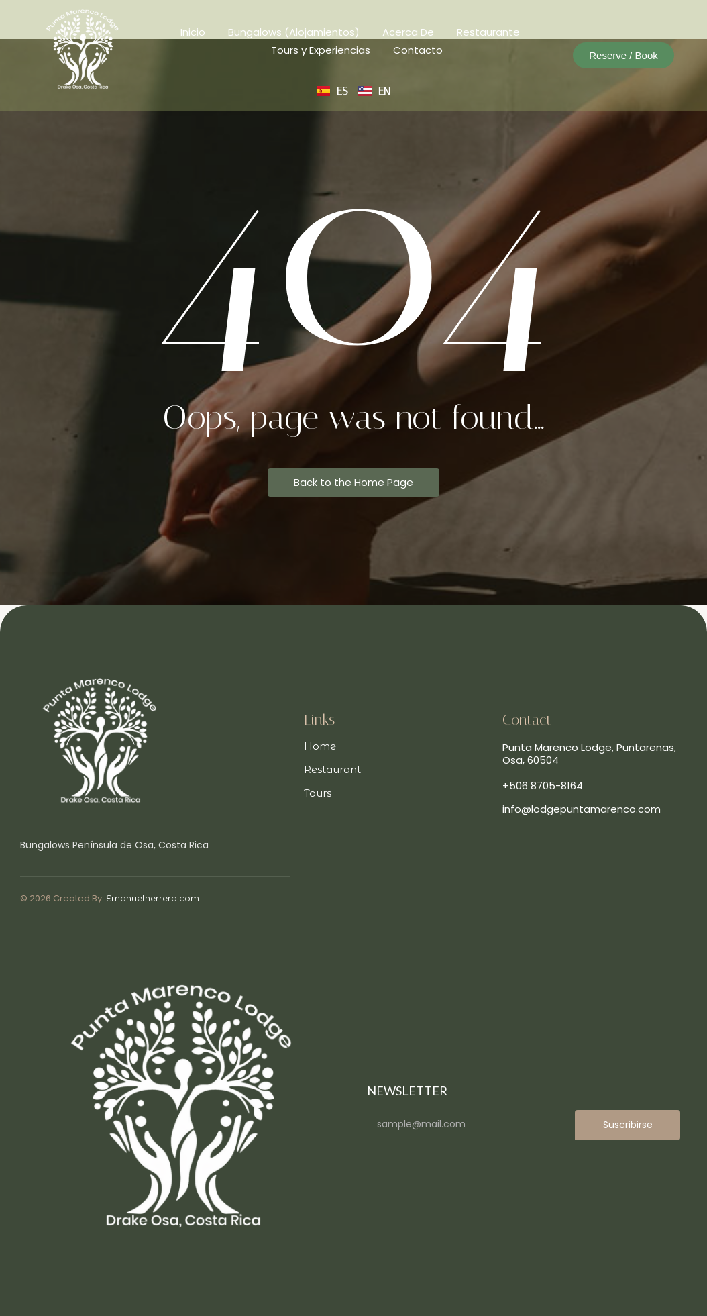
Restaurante (488, 32)
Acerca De (408, 32)
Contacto (418, 50)
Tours (317, 793)
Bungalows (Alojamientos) (294, 32)
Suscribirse (628, 1124)
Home (320, 746)
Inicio (192, 32)
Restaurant (332, 769)
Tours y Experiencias (320, 50)
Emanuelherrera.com (152, 898)
